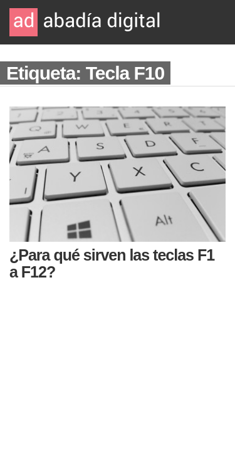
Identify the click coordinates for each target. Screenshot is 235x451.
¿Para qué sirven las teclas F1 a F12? (111, 263)
